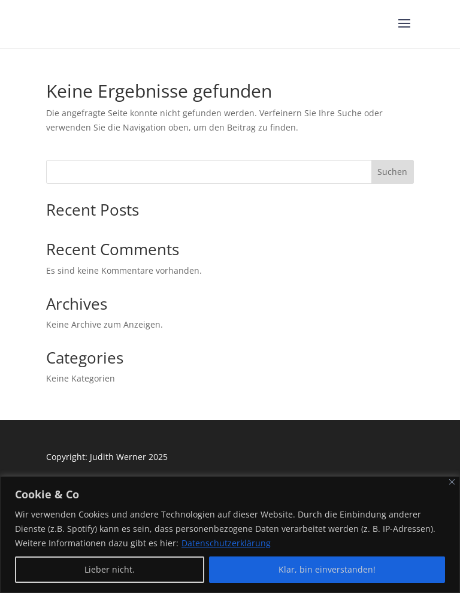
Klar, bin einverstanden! (327, 569)
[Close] (452, 482)
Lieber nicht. (109, 569)
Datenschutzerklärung (226, 543)
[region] (230, 534)
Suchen (392, 171)
